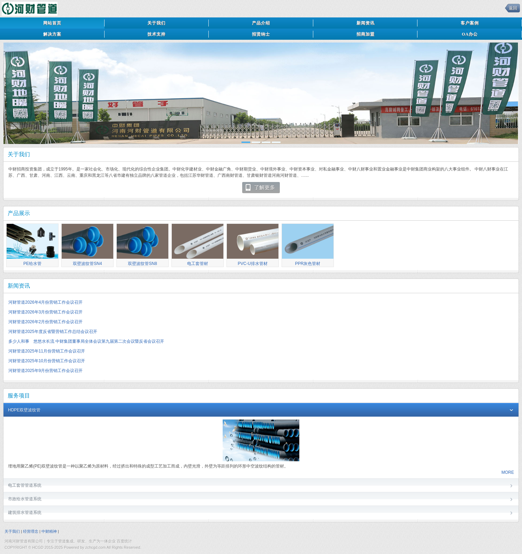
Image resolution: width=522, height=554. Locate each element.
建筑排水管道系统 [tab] (261, 513)
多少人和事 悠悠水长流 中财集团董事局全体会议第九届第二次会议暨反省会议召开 (86, 341)
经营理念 (30, 531)
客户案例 (470, 23)
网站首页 (52, 23)
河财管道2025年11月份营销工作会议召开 (46, 351)
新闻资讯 (365, 23)
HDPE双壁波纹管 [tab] (261, 410)
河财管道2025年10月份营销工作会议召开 (46, 360)
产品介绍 (261, 23)
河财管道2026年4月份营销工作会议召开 (45, 302)
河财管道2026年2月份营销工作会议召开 (45, 321)
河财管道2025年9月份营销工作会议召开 (45, 370)
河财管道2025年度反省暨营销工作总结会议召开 (52, 331)
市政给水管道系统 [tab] (261, 499)
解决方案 (52, 34)
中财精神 (49, 531)
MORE (507, 472)
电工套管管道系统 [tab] (261, 486)
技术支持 (156, 34)
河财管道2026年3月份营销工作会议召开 (45, 312)
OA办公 (470, 34)
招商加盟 (365, 34)
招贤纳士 (261, 34)
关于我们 (156, 23)
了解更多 (260, 187)
